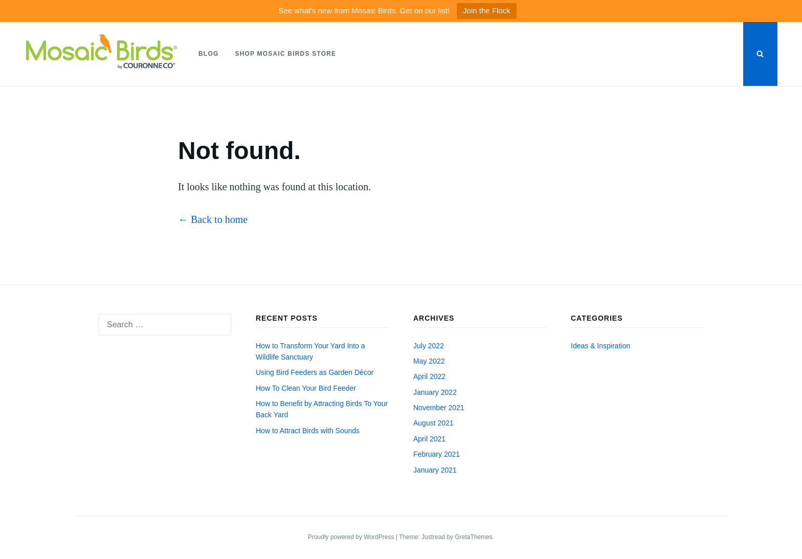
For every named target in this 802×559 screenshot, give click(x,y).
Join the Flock (486, 10)
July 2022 (428, 346)
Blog (208, 53)
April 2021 (429, 439)
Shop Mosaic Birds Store (285, 53)
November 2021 (438, 408)
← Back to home (213, 219)
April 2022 (429, 376)
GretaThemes (473, 537)
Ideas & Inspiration (600, 346)
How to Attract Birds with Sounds (308, 431)
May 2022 (428, 361)
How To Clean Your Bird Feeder (306, 388)
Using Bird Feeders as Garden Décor (314, 372)
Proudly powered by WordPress (352, 537)
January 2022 (435, 392)
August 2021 (433, 423)
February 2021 (436, 454)
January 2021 (435, 470)
